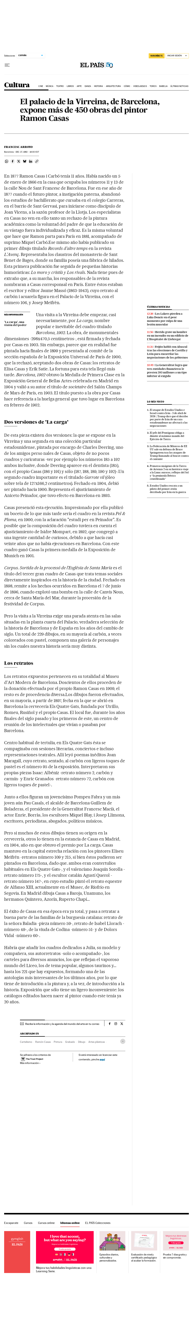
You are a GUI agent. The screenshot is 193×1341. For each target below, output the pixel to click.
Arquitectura (113, 86)
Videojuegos (140, 86)
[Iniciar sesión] (177, 55)
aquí (102, 1059)
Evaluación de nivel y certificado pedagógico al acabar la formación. (144, 1257)
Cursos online (46, 1222)
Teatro (60, 86)
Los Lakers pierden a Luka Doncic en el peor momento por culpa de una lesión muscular (164, 319)
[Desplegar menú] (7, 65)
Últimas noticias (179, 86)
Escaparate (11, 1222)
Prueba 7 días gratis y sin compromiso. (175, 1256)
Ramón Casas (43, 1041)
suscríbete (156, 55)
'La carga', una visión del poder (15, 324)
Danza (88, 86)
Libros (70, 86)
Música (49, 86)
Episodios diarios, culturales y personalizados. (109, 1257)
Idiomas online (70, 1222)
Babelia (163, 86)
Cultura (17, 85)
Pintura (58, 1041)
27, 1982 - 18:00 (27, 152)
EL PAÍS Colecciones (97, 1222)
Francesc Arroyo (18, 147)
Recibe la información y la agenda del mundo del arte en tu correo (62, 1023)
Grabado (70, 1041)
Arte (79, 86)
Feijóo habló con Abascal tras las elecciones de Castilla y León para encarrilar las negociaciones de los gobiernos (167, 352)
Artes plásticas (96, 1041)
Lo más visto (155, 401)
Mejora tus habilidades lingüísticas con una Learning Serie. (63, 1269)
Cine (40, 86)
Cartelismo (26, 1041)
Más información (30, 1062)
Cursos (28, 1222)
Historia (98, 86)
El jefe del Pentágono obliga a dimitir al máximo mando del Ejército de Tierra (167, 436)
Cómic (127, 86)
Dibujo (81, 1041)
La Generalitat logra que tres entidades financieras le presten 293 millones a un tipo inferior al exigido (167, 370)
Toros (153, 86)
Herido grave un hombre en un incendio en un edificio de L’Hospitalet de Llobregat (167, 335)
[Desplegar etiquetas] (122, 1041)
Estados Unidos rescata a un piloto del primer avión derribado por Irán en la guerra (168, 489)
